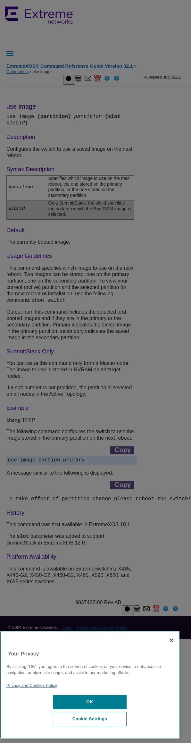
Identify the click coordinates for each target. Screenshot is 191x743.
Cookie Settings (89, 718)
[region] (89, 685)
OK (90, 701)
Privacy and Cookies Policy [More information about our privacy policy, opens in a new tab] (31, 685)
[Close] (171, 640)
